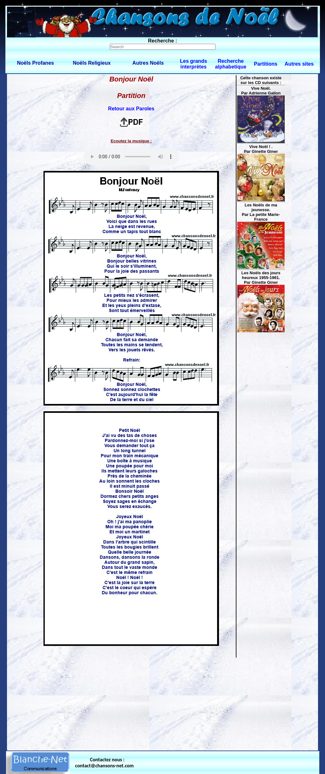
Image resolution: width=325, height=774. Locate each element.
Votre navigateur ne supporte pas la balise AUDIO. (131, 156)
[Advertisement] (162, 702)
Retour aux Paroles (131, 108)
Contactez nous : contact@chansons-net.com (104, 763)
